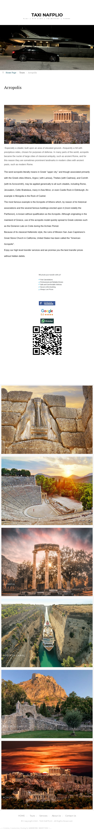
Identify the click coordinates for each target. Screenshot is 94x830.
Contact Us (70, 816)
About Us (56, 816)
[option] (47, 47)
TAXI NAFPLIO (47, 14)
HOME (21, 816)
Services (43, 816)
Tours (32, 816)
